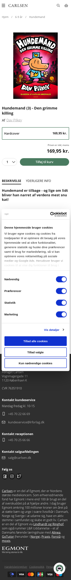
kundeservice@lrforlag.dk (26, 422)
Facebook (5, 476)
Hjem (5, 17)
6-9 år (19, 17)
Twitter (19, 476)
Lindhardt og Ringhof (48, 524)
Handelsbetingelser (15, 566)
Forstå (56, 537)
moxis (6, 541)
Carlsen (7, 491)
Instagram (12, 476)
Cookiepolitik (36, 566)
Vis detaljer (51, 329)
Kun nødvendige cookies (35, 363)
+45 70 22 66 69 (19, 414)
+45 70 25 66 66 (19, 440)
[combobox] (9, 162)
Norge (34, 537)
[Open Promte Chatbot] (59, 568)
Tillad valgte (35, 352)
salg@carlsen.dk (20, 458)
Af (3, 120)
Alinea (56, 532)
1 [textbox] (7, 162)
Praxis (45, 537)
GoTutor (8, 537)
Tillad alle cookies (35, 341)
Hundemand (37, 17)
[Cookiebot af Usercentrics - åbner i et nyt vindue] (50, 214)
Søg (58, 5)
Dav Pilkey (14, 120)
